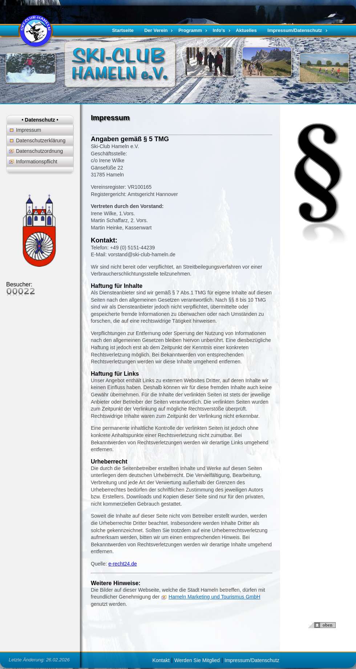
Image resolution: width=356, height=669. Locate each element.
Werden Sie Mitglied (197, 660)
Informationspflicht (36, 161)
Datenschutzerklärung (40, 140)
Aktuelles (246, 30)
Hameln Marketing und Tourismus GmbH (214, 597)
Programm (190, 30)
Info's (219, 30)
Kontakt (160, 660)
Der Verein (155, 30)
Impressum (28, 130)
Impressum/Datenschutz (294, 30)
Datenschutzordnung (39, 151)
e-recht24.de (122, 564)
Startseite (122, 30)
